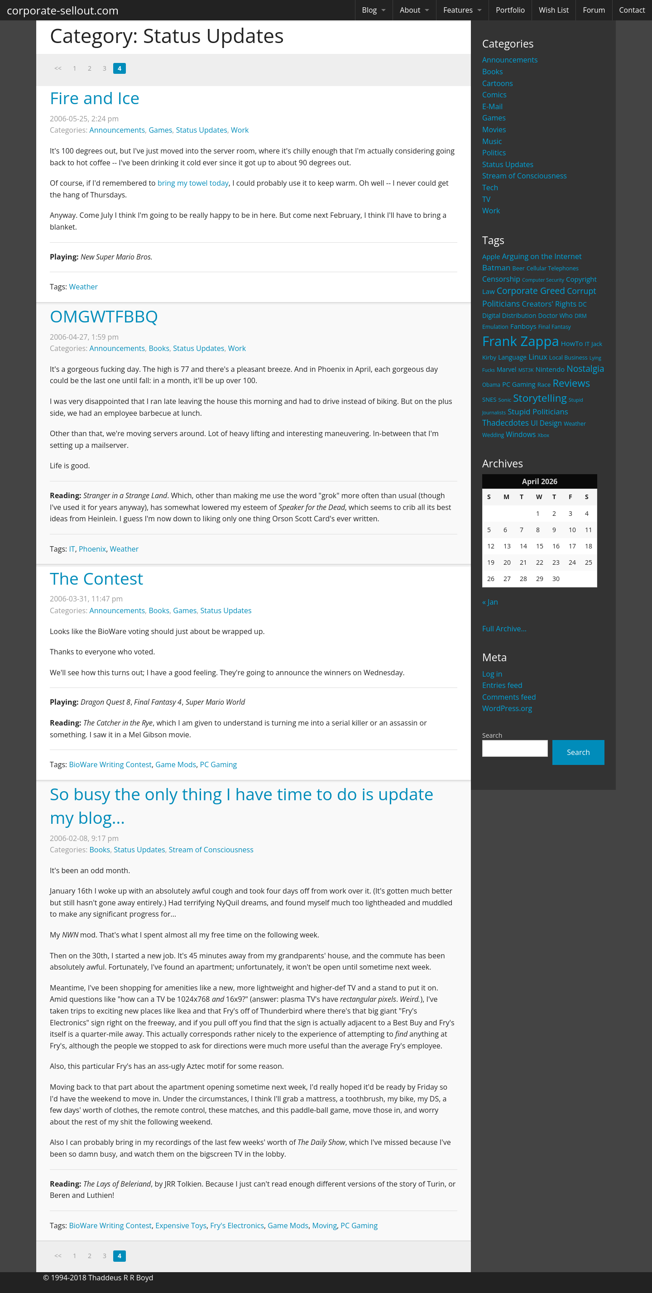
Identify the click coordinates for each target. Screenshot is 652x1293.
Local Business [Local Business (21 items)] (568, 357)
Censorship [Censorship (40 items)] (501, 279)
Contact (632, 10)
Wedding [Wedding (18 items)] (493, 434)
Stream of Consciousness (524, 176)
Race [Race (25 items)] (544, 384)
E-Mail (492, 106)
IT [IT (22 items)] (587, 344)
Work (491, 211)
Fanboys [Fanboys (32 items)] (523, 326)
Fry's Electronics (237, 1226)
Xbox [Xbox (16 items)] (544, 435)
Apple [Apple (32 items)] (491, 256)
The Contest (97, 578)
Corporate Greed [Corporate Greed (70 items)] (531, 290)
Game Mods (175, 764)
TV (486, 199)
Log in (492, 674)
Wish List (554, 10)
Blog (369, 10)
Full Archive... (504, 629)
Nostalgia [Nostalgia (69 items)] (585, 368)
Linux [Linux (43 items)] (537, 356)
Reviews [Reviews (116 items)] (571, 382)
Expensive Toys (180, 1226)
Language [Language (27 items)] (512, 357)
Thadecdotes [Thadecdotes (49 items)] (505, 423)
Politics (494, 153)
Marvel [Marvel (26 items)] (507, 369)
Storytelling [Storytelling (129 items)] (540, 398)
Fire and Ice (94, 97)
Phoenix (92, 549)
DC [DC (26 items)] (582, 304)
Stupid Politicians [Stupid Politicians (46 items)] (538, 411)
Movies (494, 130)
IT (72, 549)
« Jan (490, 602)
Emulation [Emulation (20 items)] (495, 327)
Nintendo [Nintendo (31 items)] (550, 369)
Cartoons (497, 83)
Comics (494, 95)
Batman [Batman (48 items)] (496, 267)
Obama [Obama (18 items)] (491, 384)
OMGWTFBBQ (104, 315)
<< (58, 68)
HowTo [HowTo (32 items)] (572, 343)
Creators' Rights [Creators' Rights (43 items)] (549, 303)
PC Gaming (218, 764)
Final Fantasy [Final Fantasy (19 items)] (554, 327)
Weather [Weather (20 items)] (575, 424)
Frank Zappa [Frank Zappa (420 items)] (520, 341)
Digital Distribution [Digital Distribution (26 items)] (509, 315)
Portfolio (510, 10)
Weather (83, 287)
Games (494, 118)
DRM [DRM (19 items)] (581, 316)
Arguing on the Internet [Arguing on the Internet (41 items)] (542, 256)
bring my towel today (193, 183)
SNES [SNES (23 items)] (489, 399)
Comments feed (509, 697)
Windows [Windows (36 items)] (521, 434)
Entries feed (502, 685)
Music (492, 141)
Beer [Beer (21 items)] (519, 268)
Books (492, 72)
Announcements (510, 60)
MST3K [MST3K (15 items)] (526, 370)
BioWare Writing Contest (110, 764)
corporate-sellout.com (63, 10)
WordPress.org (507, 708)
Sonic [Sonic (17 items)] (504, 399)
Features (458, 10)
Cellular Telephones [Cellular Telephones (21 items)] (553, 268)
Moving (324, 1226)
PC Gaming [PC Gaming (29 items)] (518, 384)
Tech (490, 187)
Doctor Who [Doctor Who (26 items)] (555, 315)
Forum (594, 10)
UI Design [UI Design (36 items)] (546, 423)
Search (492, 735)
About (410, 10)
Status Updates (507, 164)
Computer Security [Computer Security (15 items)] (543, 280)
